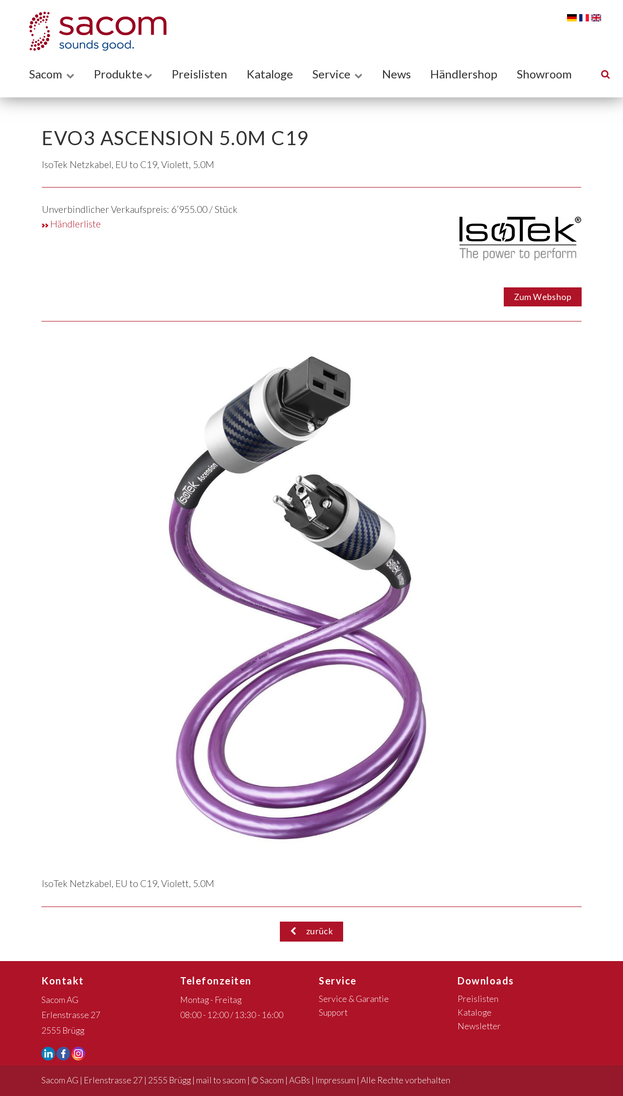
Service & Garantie (354, 999)
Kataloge (270, 74)
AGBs (299, 1080)
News (396, 74)
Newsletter (479, 1026)
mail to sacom (221, 1080)
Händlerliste (71, 223)
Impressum (335, 1080)
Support (333, 1012)
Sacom (51, 74)
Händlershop (463, 74)
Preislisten (199, 74)
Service (337, 74)
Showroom (544, 74)
